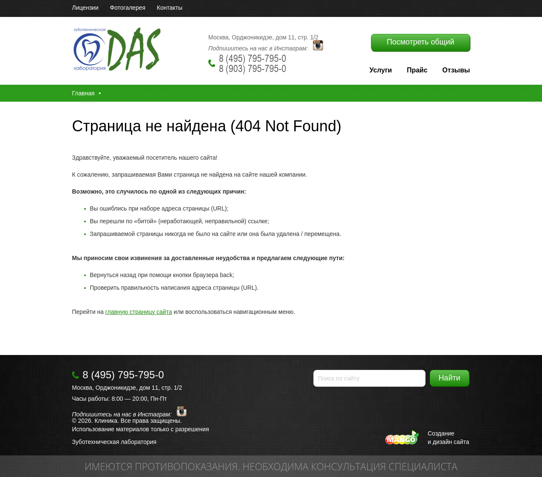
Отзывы (456, 70)
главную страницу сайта (138, 311)
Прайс (417, 70)
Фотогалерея (127, 7)
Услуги (380, 70)
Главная (83, 93)
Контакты (169, 7)
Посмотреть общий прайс (420, 44)
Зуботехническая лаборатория (114, 441)
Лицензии (85, 7)
